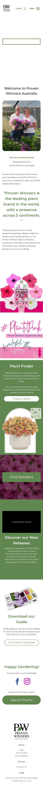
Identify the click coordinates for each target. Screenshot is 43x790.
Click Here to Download (21, 642)
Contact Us (22, 767)
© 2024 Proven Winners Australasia (21, 778)
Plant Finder (21, 753)
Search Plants (21, 700)
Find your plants (21, 398)
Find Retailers (21, 477)
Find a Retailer (21, 756)
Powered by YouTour (21, 781)
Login (21, 750)
